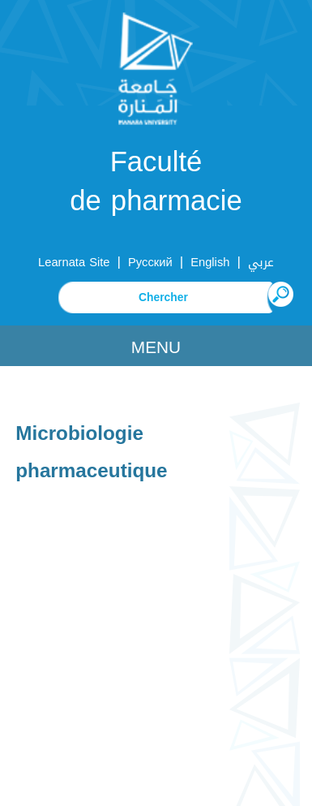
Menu (156, 347)
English (209, 262)
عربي (261, 262)
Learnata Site (73, 262)
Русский (150, 262)
